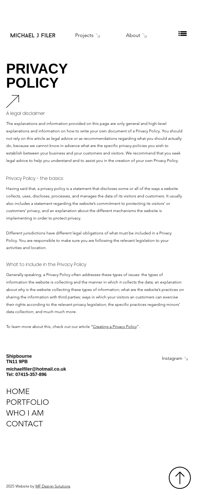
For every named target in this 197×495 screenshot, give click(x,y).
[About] (144, 35)
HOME (18, 391)
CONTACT (24, 423)
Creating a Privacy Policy (115, 326)
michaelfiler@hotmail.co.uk (36, 369)
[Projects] (93, 35)
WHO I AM (25, 413)
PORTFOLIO (27, 402)
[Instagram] (149, 358)
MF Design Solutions (52, 486)
